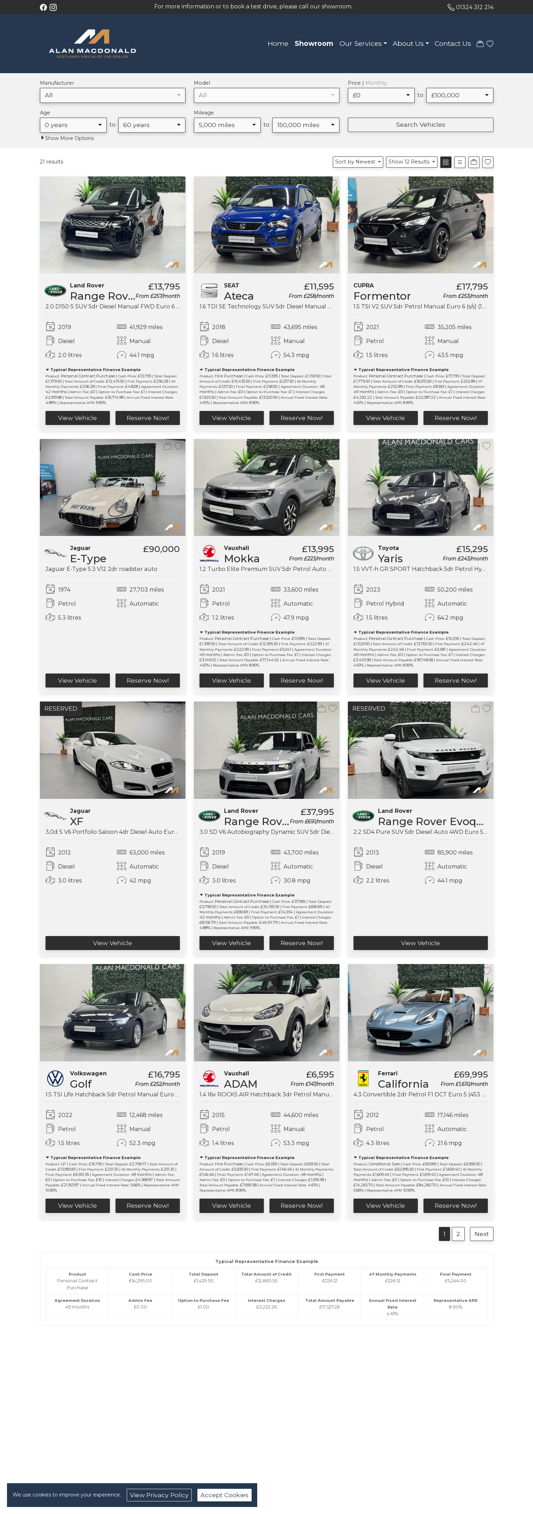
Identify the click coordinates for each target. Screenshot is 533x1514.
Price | (367, 83)
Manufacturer (57, 83)
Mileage (204, 113)
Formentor (382, 295)
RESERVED (60, 708)
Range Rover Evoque (126, 295)
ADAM (241, 1083)
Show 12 (409, 162)
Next (482, 1233)
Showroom (314, 43)
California (403, 1083)
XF (76, 821)
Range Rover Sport (274, 821)
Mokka (242, 558)
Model (202, 83)
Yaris (390, 558)
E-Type (88, 558)
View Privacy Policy (159, 1495)
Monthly (376, 83)
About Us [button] (408, 43)
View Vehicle (77, 417)
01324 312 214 (474, 7)
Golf (81, 1083)
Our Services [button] (360, 43)
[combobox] (112, 95)
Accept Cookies (224, 1495)
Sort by (356, 162)
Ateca (239, 295)
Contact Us (453, 43)
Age (45, 113)
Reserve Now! (148, 417)
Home (278, 43)
